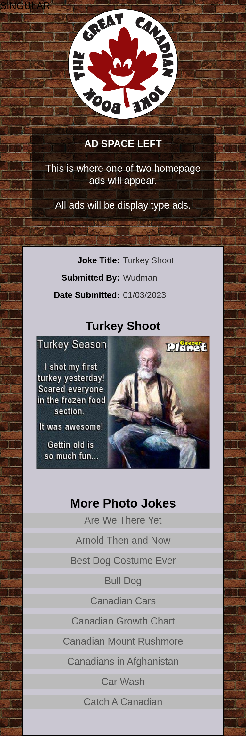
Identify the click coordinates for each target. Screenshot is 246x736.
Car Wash (122, 681)
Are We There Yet (122, 520)
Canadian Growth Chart (123, 621)
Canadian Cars (123, 601)
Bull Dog (123, 580)
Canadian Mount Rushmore (123, 641)
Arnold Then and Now (123, 540)
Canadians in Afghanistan (123, 661)
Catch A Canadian (123, 701)
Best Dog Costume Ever (123, 560)
